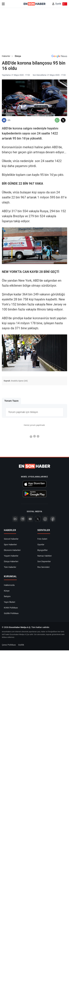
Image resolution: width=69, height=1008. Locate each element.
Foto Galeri (42, 539)
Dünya (18, 56)
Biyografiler (42, 550)
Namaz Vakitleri (44, 556)
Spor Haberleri (10, 544)
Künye (6, 591)
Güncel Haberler (11, 539)
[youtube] (30, 519)
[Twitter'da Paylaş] (63, 120)
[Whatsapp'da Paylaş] (57, 120)
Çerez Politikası (9, 645)
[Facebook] (53, 519)
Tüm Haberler (10, 567)
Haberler (6, 56)
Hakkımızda (9, 585)
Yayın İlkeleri (9, 602)
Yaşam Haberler (11, 556)
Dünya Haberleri (11, 561)
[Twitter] (38, 519)
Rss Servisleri (43, 567)
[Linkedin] (15, 519)
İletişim (7, 596)
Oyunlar (40, 544)
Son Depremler (44, 561)
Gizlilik (21, 645)
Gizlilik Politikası (11, 613)
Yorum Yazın (11, 400)
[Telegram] (23, 519)
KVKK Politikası (11, 607)
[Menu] (3, 4)
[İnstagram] (45, 519)
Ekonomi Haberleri (12, 550)
